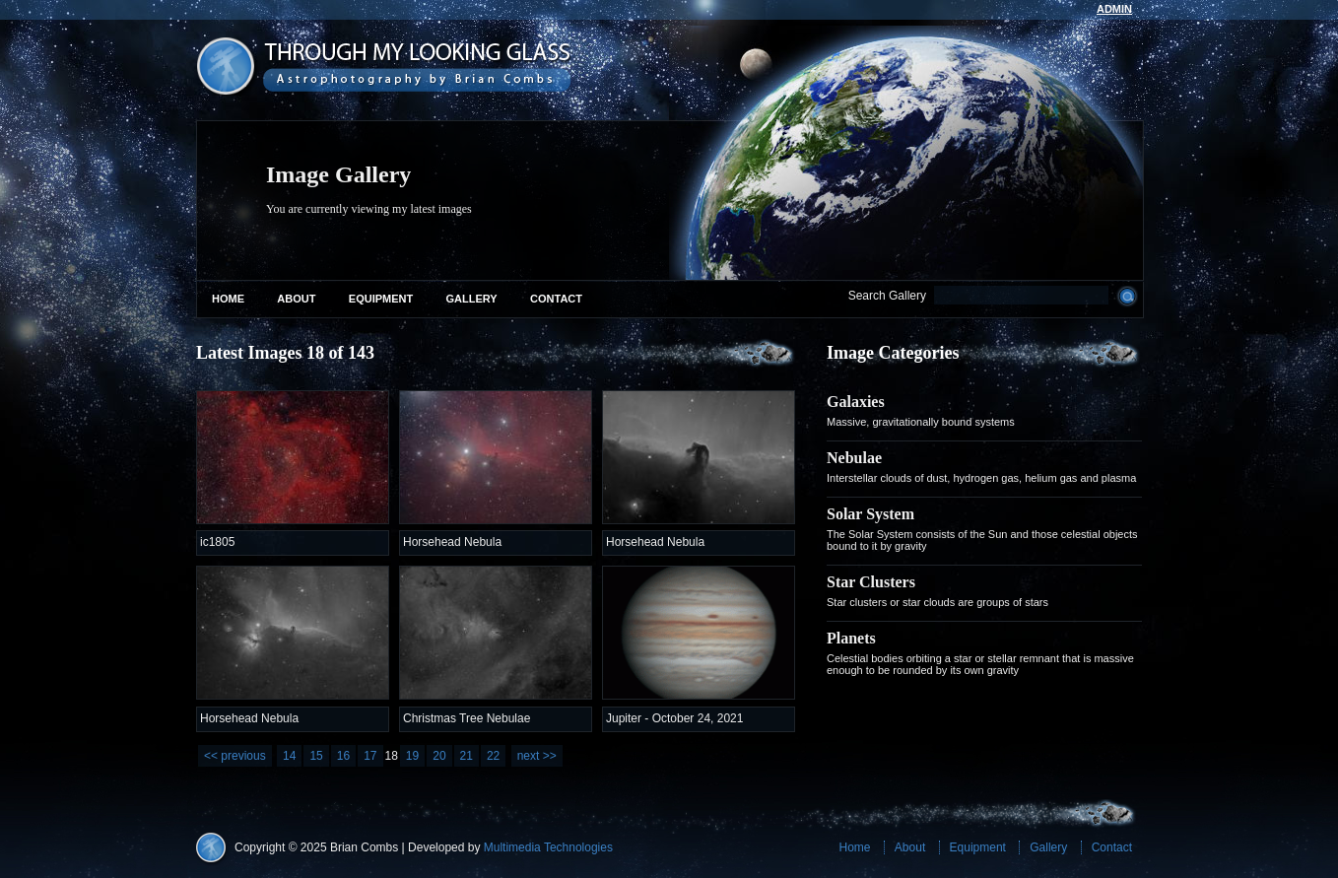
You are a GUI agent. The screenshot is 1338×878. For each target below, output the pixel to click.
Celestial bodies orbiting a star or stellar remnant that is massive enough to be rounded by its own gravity (980, 664)
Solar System (870, 514)
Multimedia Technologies (548, 847)
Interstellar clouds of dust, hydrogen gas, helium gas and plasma (981, 478)
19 (412, 756)
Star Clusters (871, 582)
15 (315, 756)
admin (1114, 9)
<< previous (235, 756)
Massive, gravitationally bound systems (921, 422)
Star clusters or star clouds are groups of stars (937, 602)
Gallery (472, 298)
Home (228, 298)
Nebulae (854, 457)
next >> (537, 756)
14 (289, 756)
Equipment (381, 298)
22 (493, 756)
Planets (851, 638)
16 (343, 756)
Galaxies (856, 401)
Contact (556, 298)
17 (370, 756)
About (296, 298)
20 (439, 756)
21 (466, 756)
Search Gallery (887, 296)
